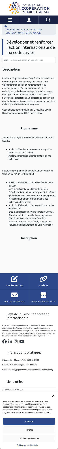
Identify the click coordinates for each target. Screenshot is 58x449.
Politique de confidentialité (27, 445)
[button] (53, 395)
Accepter (29, 421)
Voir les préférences (29, 438)
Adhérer (8, 390)
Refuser (29, 430)
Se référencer (18, 390)
